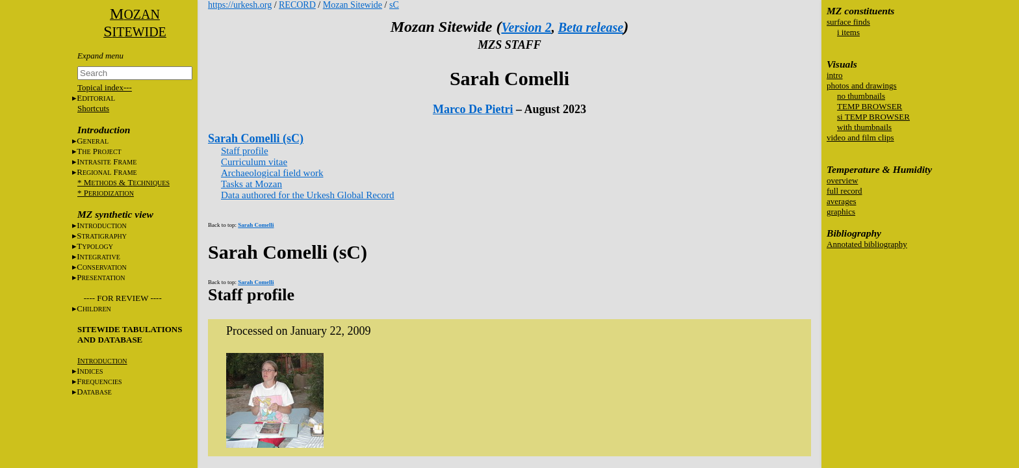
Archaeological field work (272, 173)
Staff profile (244, 151)
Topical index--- (104, 87)
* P (105, 193)
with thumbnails (864, 127)
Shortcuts (93, 108)
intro (835, 75)
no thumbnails (861, 96)
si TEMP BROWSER (873, 117)
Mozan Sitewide (352, 5)
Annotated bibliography (867, 244)
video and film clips (860, 137)
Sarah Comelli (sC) (255, 138)
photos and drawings (862, 85)
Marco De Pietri (473, 109)
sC (394, 5)
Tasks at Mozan (251, 184)
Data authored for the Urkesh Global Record (307, 195)
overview (842, 180)
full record (844, 191)
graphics (841, 211)
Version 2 (526, 27)
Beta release (591, 27)
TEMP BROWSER (869, 106)
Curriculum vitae (254, 162)
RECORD (297, 5)
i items (848, 32)
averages (841, 201)
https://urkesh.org (240, 5)
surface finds (848, 22)
